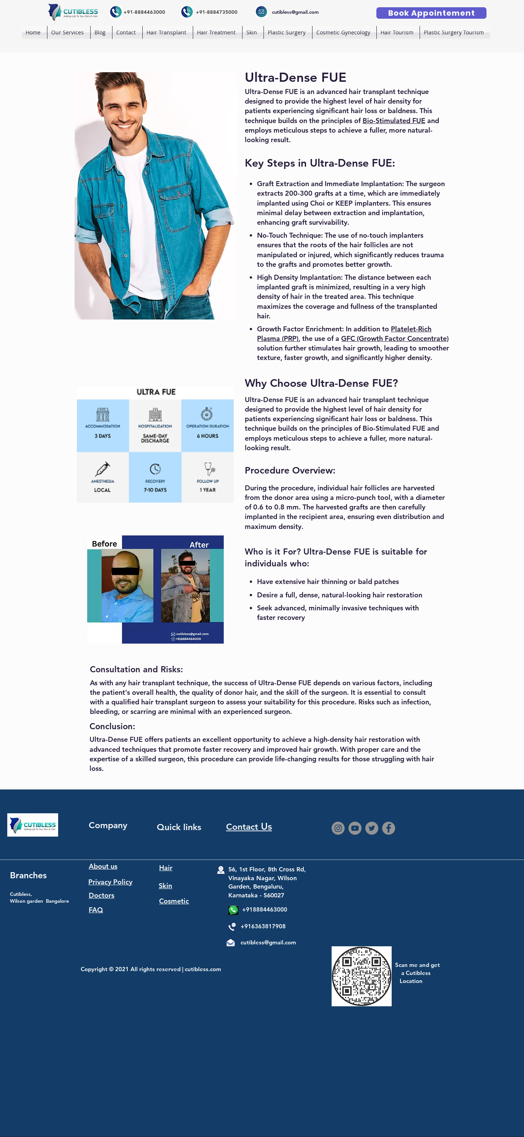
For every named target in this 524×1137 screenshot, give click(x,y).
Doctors (101, 895)
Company (108, 825)
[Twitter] (371, 828)
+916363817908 (263, 926)
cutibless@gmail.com (268, 942)
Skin (165, 885)
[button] (168, 32)
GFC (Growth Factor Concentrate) (395, 338)
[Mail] (230, 944)
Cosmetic (174, 901)
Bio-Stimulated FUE (394, 120)
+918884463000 (264, 909)
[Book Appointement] (431, 13)
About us (103, 866)
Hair (165, 867)
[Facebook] (388, 828)
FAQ (96, 909)
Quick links (179, 827)
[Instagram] (338, 828)
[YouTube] (354, 828)
